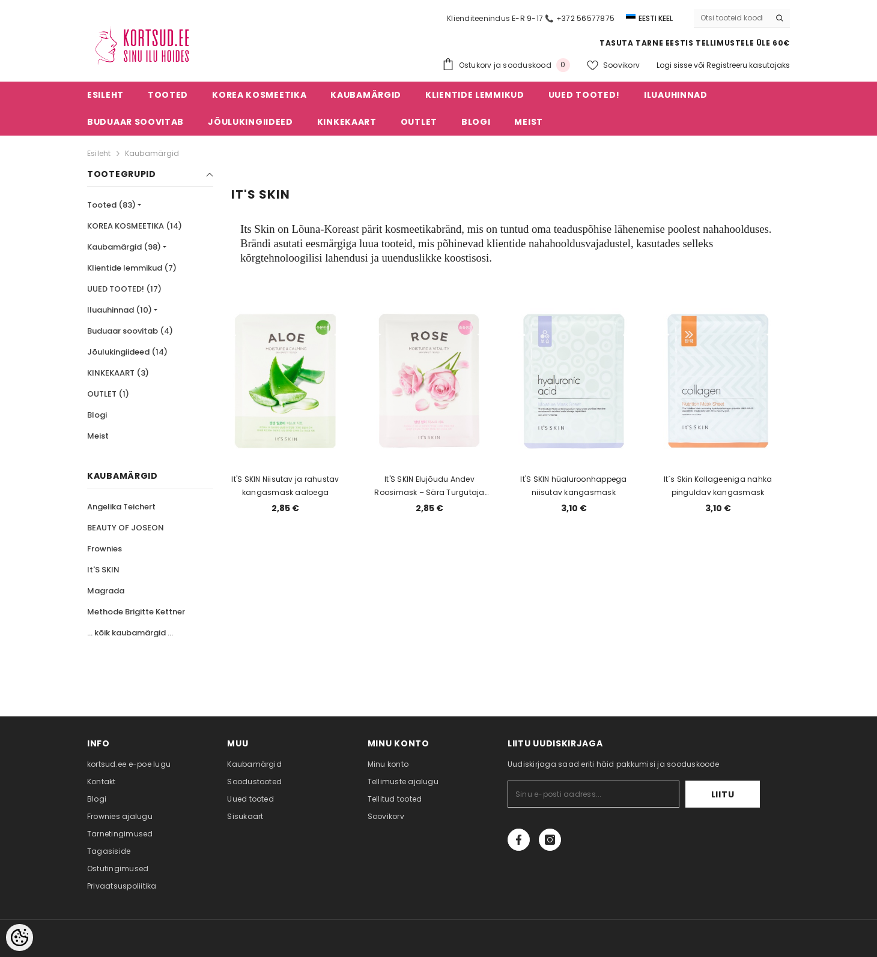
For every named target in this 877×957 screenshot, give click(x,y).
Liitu (723, 794)
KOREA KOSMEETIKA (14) (134, 226)
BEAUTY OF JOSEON (125, 527)
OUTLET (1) (108, 394)
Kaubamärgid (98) (124, 247)
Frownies (104, 548)
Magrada (105, 590)
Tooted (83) (111, 205)
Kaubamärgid (152, 153)
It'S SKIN (103, 569)
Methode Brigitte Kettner (136, 611)
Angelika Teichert (121, 506)
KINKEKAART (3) (118, 373)
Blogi (97, 415)
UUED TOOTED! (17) (124, 289)
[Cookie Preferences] (19, 937)
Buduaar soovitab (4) (130, 331)
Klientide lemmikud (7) (132, 268)
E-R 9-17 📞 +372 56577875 (563, 18)
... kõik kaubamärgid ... (130, 632)
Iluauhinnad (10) (119, 310)
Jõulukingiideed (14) (127, 352)
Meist (98, 436)
